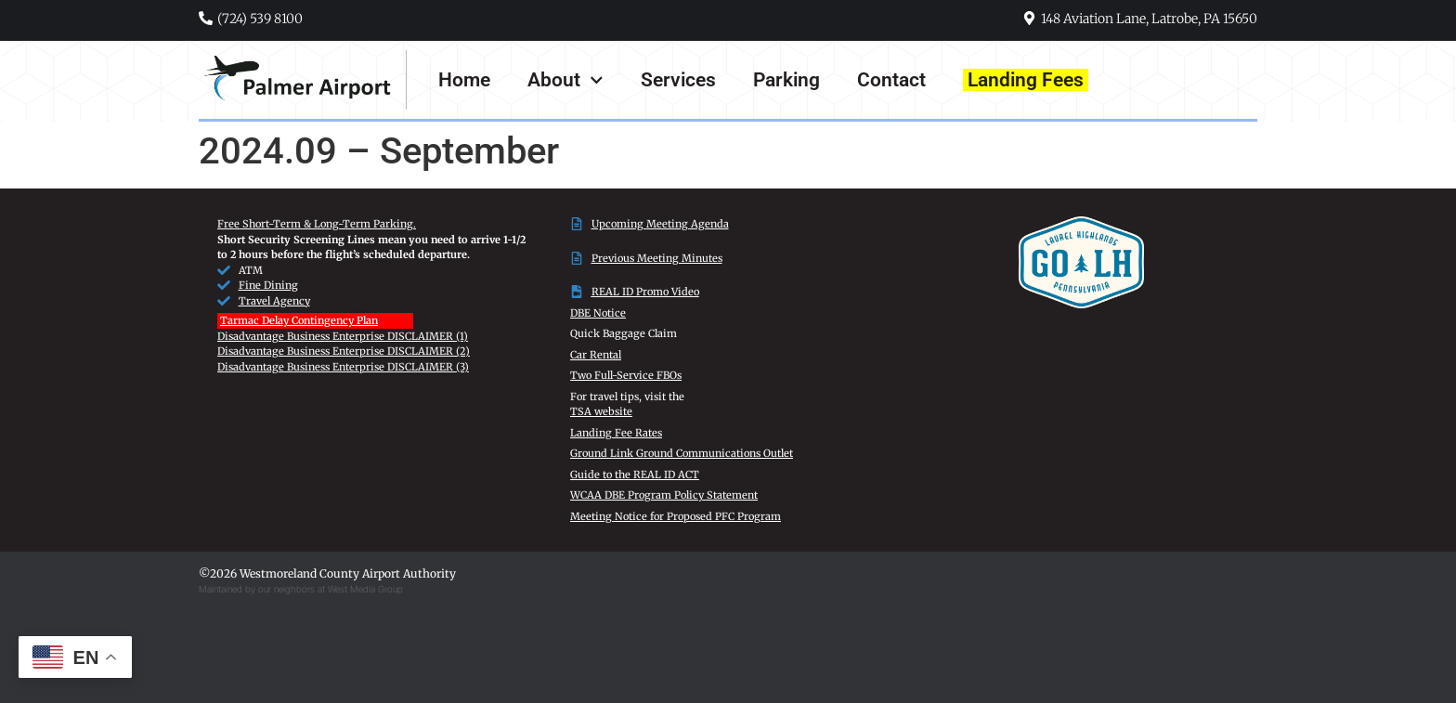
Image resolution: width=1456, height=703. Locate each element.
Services (678, 80)
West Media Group (365, 588)
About (565, 80)
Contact (891, 80)
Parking (786, 80)
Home (464, 80)
